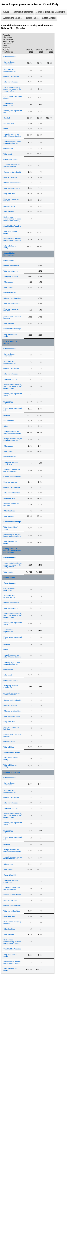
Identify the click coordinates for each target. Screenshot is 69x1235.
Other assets (8, 148)
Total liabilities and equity (10, 247)
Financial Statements (23, 12)
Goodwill (6, 118)
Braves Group (9, 577)
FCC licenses (8, 123)
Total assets (8, 154)
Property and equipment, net (12, 111)
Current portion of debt (12, 172)
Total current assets (10, 82)
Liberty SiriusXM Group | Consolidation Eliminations (12, 550)
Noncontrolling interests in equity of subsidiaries (12, 239)
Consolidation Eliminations (9, 254)
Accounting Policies (12, 18)
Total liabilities (8, 212)
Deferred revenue (10, 177)
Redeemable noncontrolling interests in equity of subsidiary (12, 219)
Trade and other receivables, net (9, 70)
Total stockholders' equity (10, 232)
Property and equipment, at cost (12, 97)
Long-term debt (9, 194)
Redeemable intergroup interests (12, 317)
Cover (6, 12)
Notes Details (49, 18)
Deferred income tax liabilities (11, 200)
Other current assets (11, 76)
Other (5, 129)
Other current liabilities (11, 183)
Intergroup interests (10, 276)
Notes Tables (32, 18)
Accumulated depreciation (8, 104)
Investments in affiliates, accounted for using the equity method (12, 89)
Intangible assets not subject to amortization (12, 135)
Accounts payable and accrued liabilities (11, 165)
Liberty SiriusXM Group (10, 342)
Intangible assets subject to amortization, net (12, 142)
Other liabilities (9, 206)
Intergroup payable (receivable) (10, 463)
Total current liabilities (11, 188)
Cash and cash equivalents (9, 63)
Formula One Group (11, 772)
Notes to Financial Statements (50, 12)
